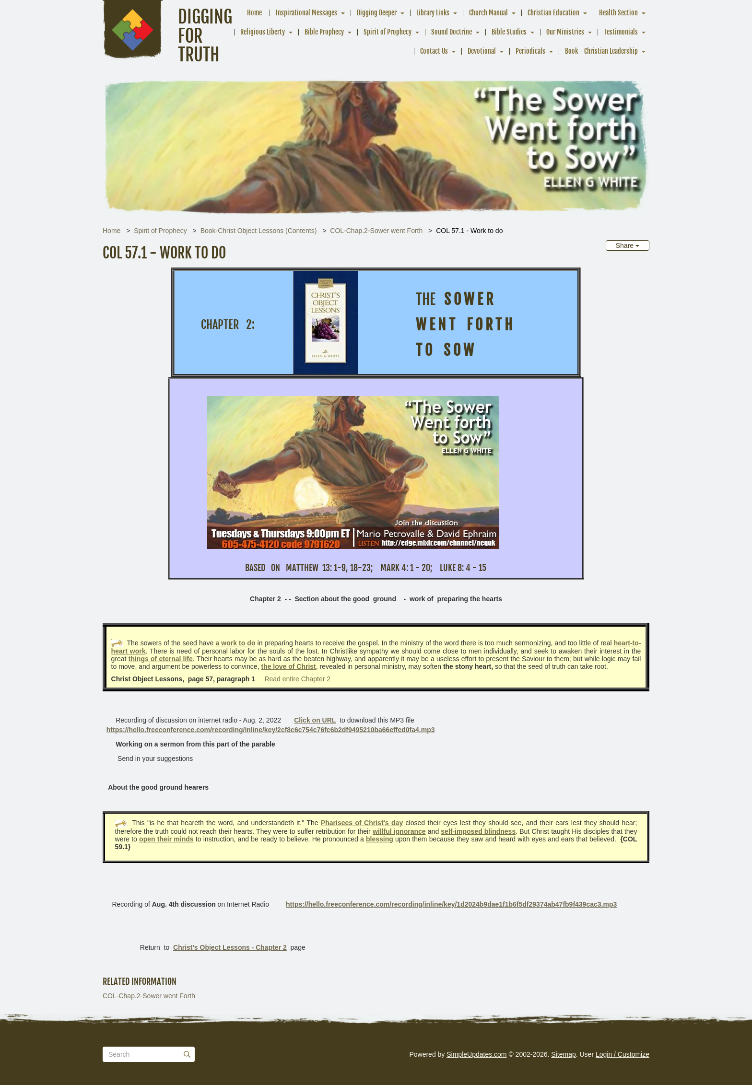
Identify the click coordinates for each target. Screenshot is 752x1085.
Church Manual (488, 13)
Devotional (482, 51)
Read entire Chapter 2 (297, 679)
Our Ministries (565, 32)
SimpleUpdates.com (476, 1054)
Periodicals (530, 51)
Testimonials (621, 32)
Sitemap (563, 1054)
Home (254, 13)
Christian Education (553, 13)
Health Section (618, 13)
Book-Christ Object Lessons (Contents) (258, 230)
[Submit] (187, 1054)
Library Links (432, 13)
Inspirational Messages (306, 13)
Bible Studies (509, 32)
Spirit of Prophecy (387, 32)
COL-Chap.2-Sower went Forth (376, 230)
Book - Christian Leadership (601, 51)
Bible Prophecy (324, 32)
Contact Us (434, 51)
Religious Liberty (262, 32)
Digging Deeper (377, 13)
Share (627, 245)
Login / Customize (622, 1054)
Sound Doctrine (451, 32)
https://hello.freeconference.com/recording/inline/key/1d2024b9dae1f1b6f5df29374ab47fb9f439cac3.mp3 (451, 904)
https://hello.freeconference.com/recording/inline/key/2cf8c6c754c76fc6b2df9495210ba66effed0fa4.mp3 (270, 730)
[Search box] (149, 1054)
